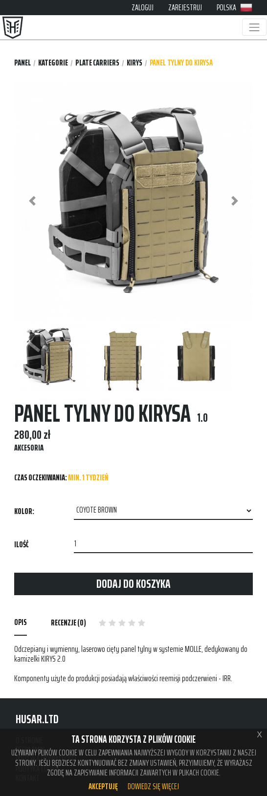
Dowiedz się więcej (153, 786)
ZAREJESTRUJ (185, 7)
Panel (22, 63)
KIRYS (134, 63)
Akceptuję (103, 786)
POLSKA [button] (234, 7)
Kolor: (24, 511)
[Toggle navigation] (254, 27)
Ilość (21, 544)
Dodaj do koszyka (133, 583)
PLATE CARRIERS (97, 63)
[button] (32, 201)
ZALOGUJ (143, 7)
